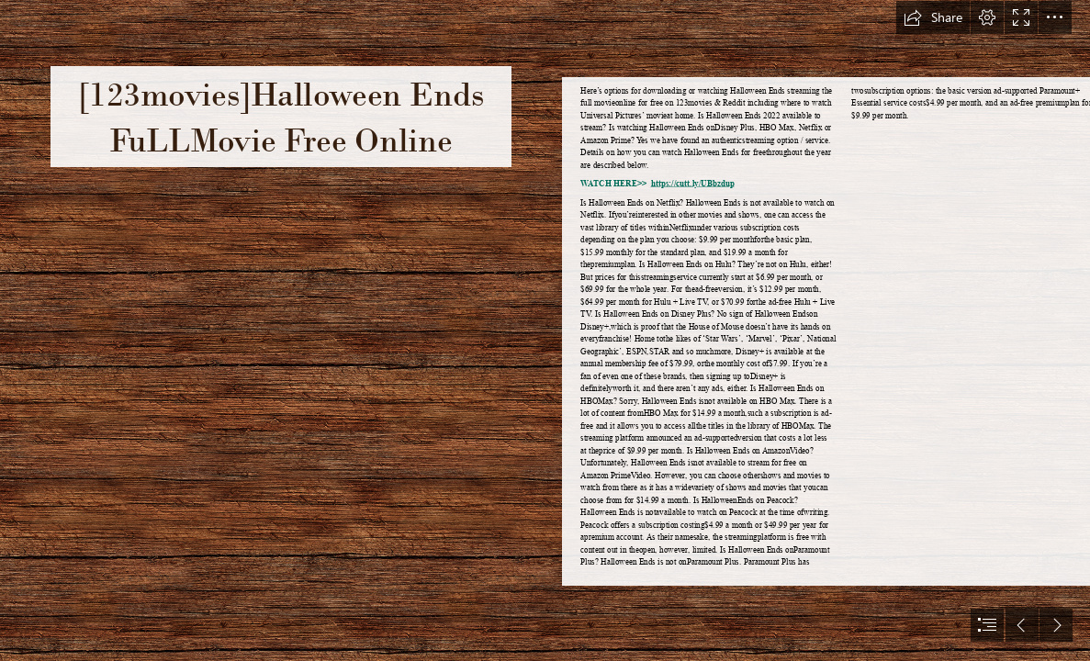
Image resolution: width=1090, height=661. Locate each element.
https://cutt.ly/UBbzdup (692, 183)
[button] (933, 17)
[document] (545, 330)
